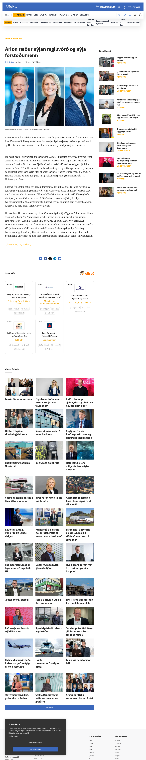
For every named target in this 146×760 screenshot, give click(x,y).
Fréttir (93, 693)
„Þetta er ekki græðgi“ (14, 569)
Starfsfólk (41, 718)
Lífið (93, 702)
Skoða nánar (13, 743)
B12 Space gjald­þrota (44, 453)
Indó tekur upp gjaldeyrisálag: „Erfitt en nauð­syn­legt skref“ (127, 161)
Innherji (119, 693)
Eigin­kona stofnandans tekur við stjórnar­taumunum (126, 145)
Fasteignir (120, 696)
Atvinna (119, 699)
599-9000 (12, 717)
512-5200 (44, 702)
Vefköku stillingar (20, 749)
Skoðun (94, 706)
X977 (118, 715)
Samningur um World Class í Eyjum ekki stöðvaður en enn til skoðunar (79, 512)
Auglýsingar (41, 705)
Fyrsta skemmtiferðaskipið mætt (49, 622)
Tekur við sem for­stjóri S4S (77, 622)
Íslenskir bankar (12, 244)
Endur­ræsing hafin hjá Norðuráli (18, 453)
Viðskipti (94, 696)
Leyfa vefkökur (50, 749)
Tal (117, 718)
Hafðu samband (43, 708)
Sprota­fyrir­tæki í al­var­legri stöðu (49, 595)
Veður (118, 706)
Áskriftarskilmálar (44, 715)
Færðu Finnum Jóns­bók (15, 399)
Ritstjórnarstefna (43, 712)
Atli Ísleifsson (10, 62)
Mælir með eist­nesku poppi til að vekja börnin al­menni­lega (128, 102)
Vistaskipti (26, 244)
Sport (93, 699)
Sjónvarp (94, 709)
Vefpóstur (41, 724)
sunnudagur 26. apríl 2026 (109, 8)
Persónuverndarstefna (13, 708)
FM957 (119, 712)
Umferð (40, 721)
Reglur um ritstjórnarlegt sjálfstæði (14, 703)
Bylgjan (119, 709)
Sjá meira (49, 660)
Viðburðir (120, 702)
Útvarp (93, 712)
